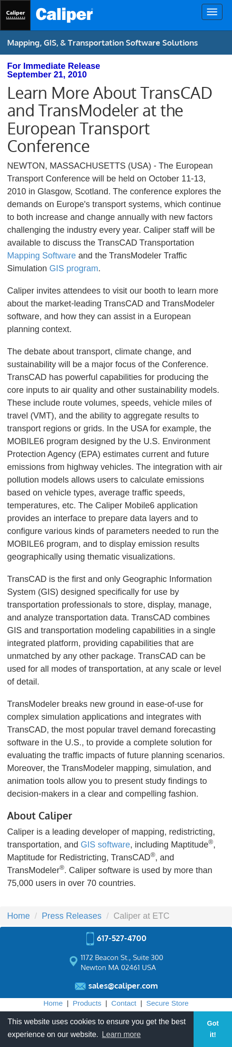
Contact (124, 1003)
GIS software (105, 844)
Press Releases (72, 916)
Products (87, 1003)
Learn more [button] (121, 1034)
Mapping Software (41, 255)
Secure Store (167, 1003)
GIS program (73, 268)
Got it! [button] (213, 1028)
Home (18, 916)
